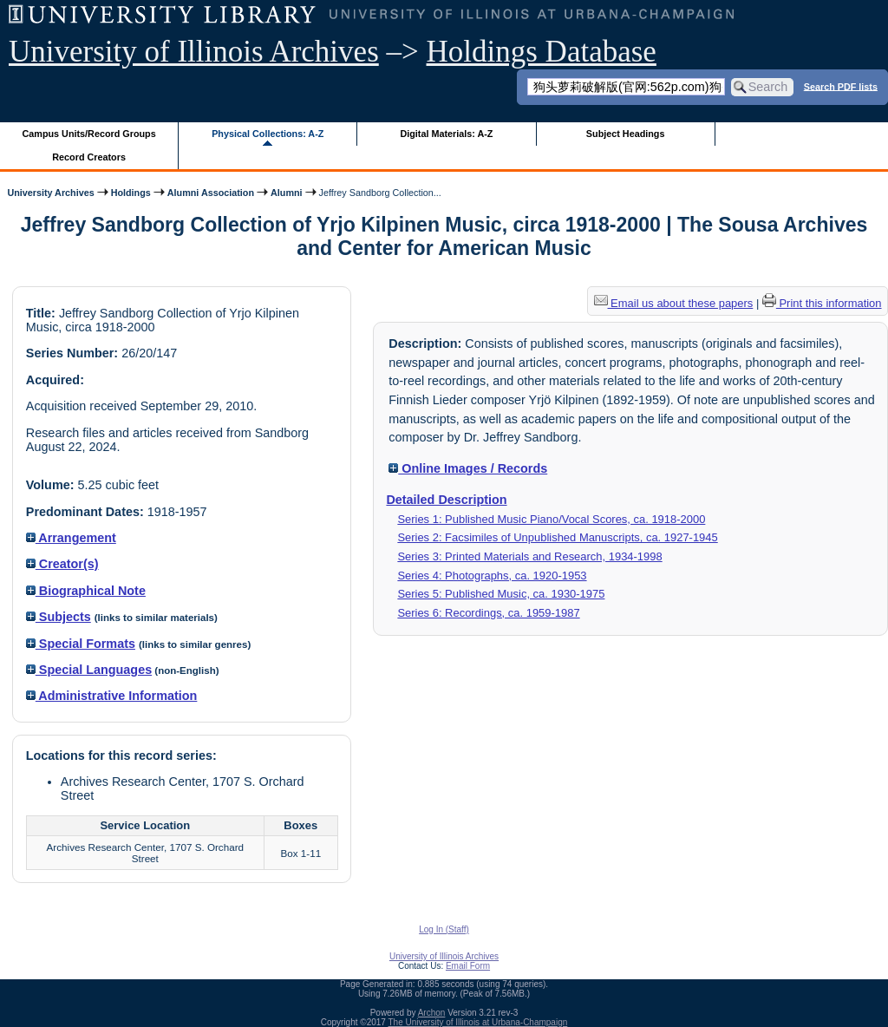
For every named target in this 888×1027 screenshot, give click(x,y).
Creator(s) (62, 564)
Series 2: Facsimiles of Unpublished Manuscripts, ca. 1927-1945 (557, 537)
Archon (432, 1012)
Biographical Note (86, 591)
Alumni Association (210, 192)
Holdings (131, 192)
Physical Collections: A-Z (267, 133)
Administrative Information (112, 696)
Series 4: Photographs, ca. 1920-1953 (491, 575)
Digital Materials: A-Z (446, 133)
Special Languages (89, 670)
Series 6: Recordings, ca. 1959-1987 (488, 612)
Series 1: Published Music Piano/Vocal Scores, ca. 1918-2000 (551, 519)
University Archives (50, 192)
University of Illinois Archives (194, 52)
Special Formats (80, 644)
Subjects (58, 617)
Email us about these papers (674, 303)
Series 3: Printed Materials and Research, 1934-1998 (529, 556)
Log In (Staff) (444, 929)
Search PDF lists (841, 86)
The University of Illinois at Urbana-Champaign (478, 1022)
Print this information (822, 303)
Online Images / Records (467, 468)
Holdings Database (541, 52)
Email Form (468, 966)
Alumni (287, 192)
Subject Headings (625, 133)
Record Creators (89, 157)
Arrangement (71, 538)
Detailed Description (446, 500)
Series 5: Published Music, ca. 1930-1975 (500, 593)
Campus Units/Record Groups (89, 133)
